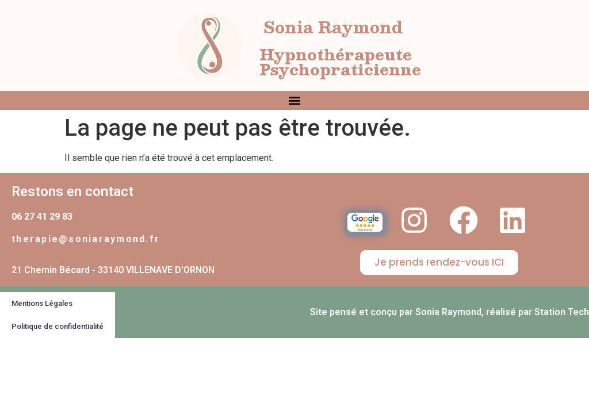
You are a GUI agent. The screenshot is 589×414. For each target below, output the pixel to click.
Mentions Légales (42, 303)
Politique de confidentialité (58, 326)
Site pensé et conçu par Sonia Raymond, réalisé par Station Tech (449, 311)
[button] (294, 100)
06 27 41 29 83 (42, 216)
